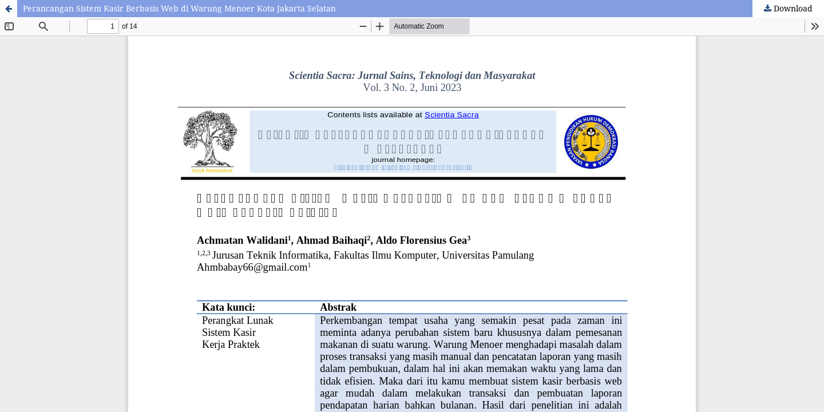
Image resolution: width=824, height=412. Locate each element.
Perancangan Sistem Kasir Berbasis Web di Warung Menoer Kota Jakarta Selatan (179, 8)
